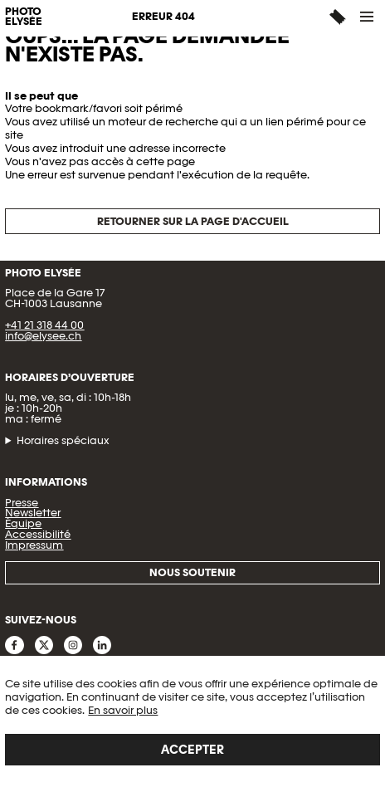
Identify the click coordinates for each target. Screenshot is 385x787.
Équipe (23, 523)
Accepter (192, 749)
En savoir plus (123, 710)
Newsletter (33, 512)
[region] (192, 721)
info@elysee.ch (43, 336)
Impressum (34, 545)
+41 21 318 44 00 (44, 325)
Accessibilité (38, 534)
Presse (21, 502)
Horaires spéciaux (63, 441)
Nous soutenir (192, 572)
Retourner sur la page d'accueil (193, 221)
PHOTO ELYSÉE (23, 17)
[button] (367, 16)
